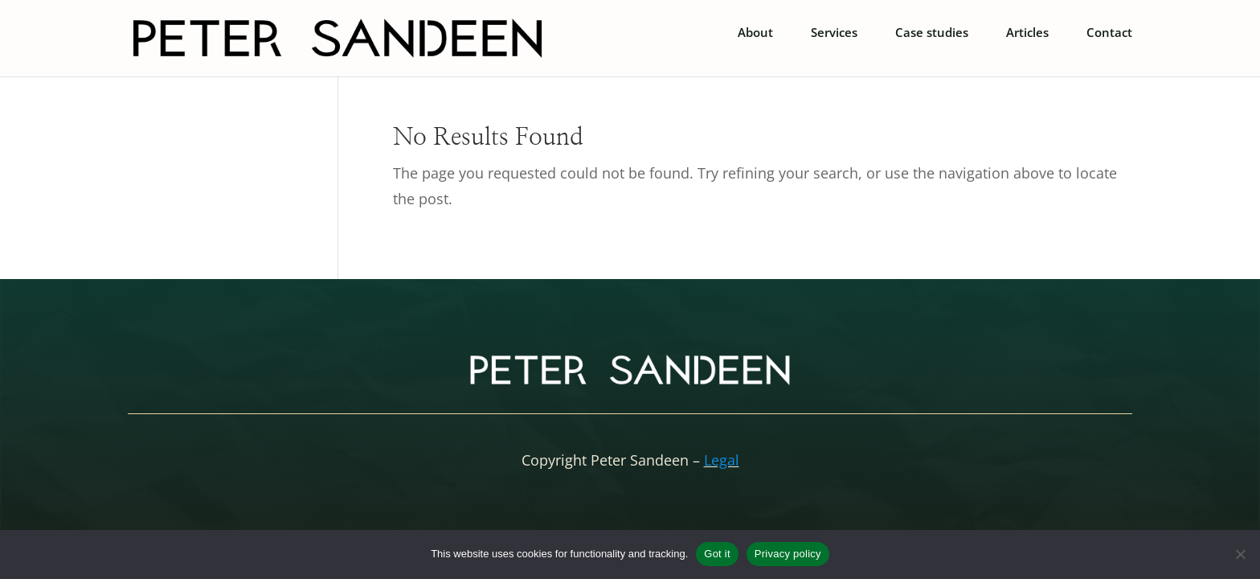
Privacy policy (788, 554)
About (755, 33)
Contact (1109, 33)
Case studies (931, 33)
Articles (1027, 33)
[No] (1240, 554)
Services (834, 33)
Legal (721, 460)
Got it (717, 554)
